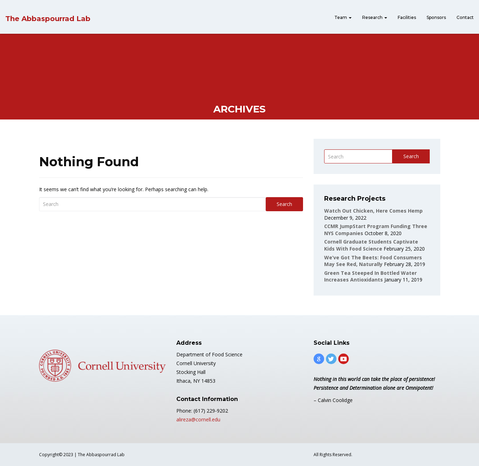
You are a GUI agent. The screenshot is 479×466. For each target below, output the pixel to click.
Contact (465, 17)
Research (374, 17)
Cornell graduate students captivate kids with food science (371, 245)
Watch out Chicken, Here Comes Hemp (373, 210)
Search (284, 204)
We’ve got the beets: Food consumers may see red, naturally (373, 261)
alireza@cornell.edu (198, 419)
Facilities (407, 17)
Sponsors (436, 17)
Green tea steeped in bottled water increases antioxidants (370, 276)
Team (343, 17)
